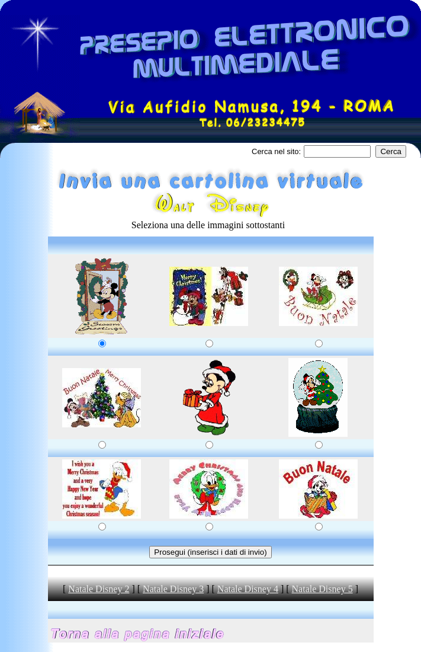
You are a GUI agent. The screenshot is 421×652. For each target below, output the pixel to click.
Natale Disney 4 (247, 589)
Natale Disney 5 (322, 589)
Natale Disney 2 (98, 589)
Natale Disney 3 (173, 589)
